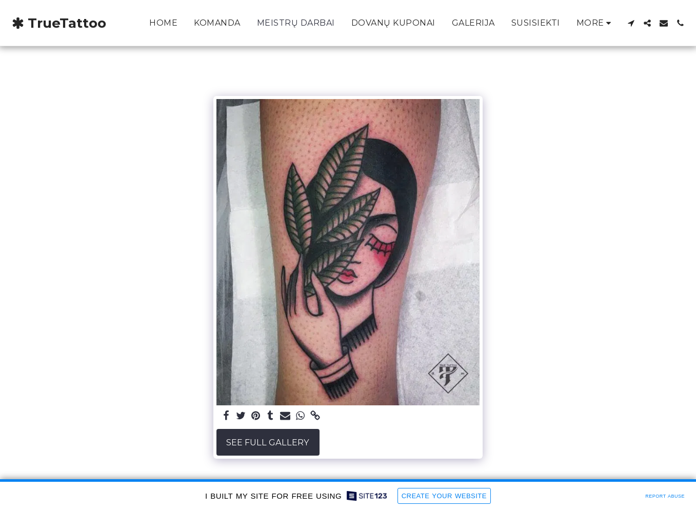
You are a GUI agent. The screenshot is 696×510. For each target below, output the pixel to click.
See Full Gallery (267, 442)
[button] (631, 23)
